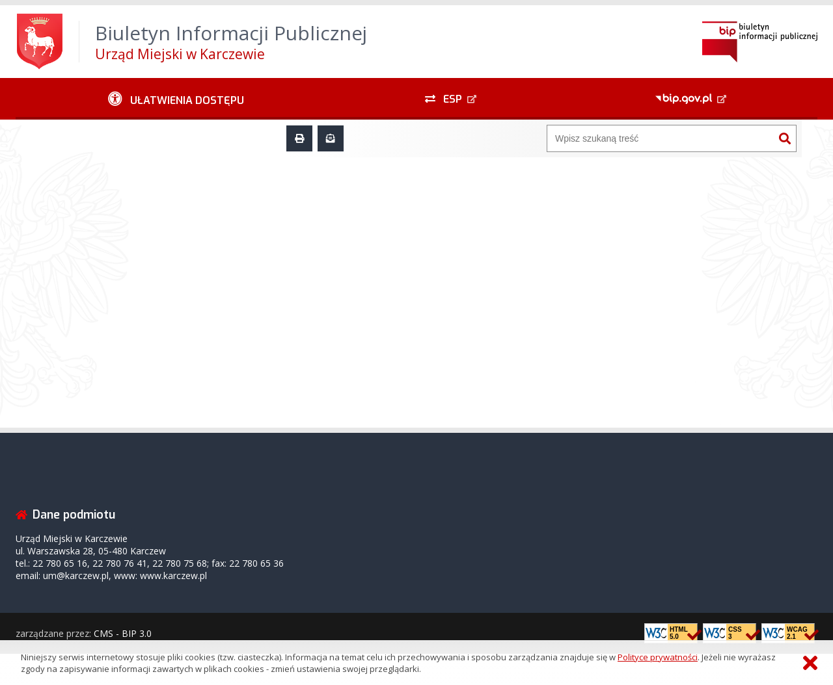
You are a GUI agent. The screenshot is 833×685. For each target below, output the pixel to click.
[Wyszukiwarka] (660, 138)
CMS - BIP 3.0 (123, 633)
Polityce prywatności (658, 657)
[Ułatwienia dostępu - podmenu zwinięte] (176, 99)
